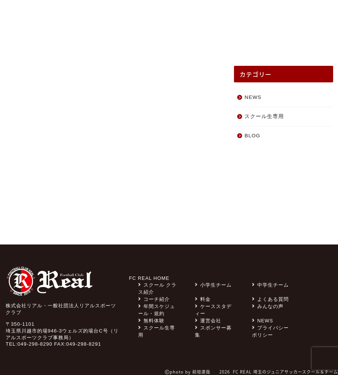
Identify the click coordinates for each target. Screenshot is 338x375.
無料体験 (263, 17)
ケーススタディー (221, 42)
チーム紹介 (174, 42)
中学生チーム (270, 285)
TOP (17, 37)
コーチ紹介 (267, 42)
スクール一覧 (308, 42)
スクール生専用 (81, 17)
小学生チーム (213, 285)
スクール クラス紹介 (123, 42)
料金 (178, 17)
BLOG (252, 135)
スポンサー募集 (138, 17)
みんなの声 (72, 42)
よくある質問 (216, 17)
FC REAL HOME (149, 278)
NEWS (41, 37)
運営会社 (208, 320)
